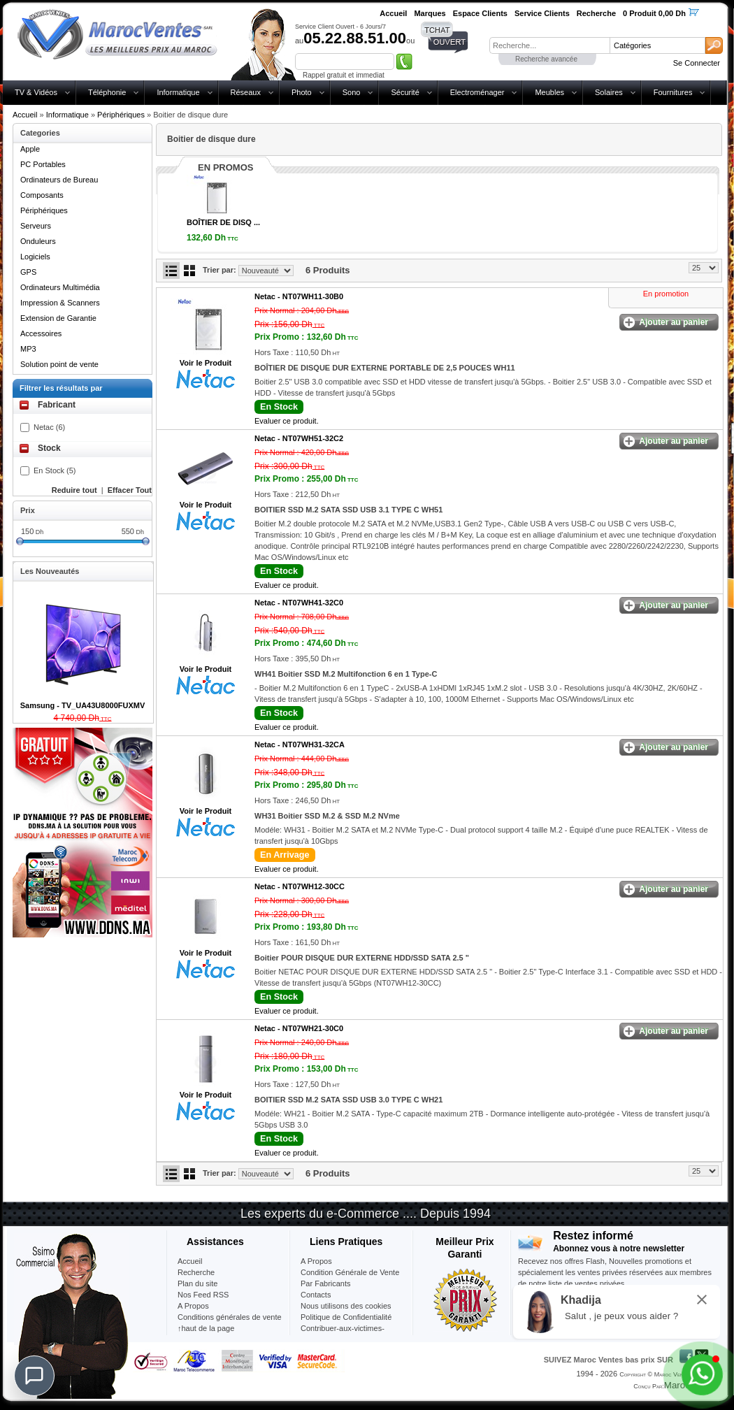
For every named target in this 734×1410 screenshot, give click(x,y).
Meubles (549, 92)
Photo (302, 92)
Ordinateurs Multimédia (60, 287)
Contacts (316, 1294)
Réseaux (246, 92)
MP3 (28, 349)
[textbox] (549, 45)
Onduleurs (38, 241)
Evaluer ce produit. (286, 421)
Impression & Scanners (60, 302)
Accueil (25, 114)
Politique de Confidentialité (346, 1317)
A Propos (316, 1261)
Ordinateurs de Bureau (59, 179)
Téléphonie (107, 92)
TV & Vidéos (36, 92)
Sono (352, 92)
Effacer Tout (130, 490)
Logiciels (35, 256)
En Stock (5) (55, 470)
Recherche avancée (546, 59)
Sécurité (405, 92)
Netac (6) (49, 427)
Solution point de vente (59, 364)
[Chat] (34, 1375)
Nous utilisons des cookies (346, 1306)
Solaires (609, 92)
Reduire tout (74, 490)
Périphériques (121, 114)
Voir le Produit (205, 363)
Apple (30, 149)
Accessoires (41, 333)
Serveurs (35, 226)
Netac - (298, 296)
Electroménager (477, 92)
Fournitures (673, 92)
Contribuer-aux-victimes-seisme (342, 1334)
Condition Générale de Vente (350, 1272)
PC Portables (43, 164)
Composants (42, 195)
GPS (28, 272)
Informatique (178, 92)
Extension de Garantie (58, 318)
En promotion (666, 293)
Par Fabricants (326, 1283)
